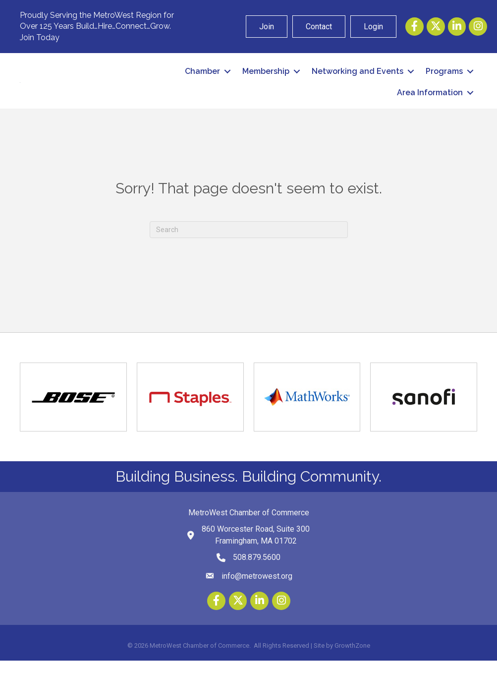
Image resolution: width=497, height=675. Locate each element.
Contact (319, 26)
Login (373, 26)
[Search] (249, 243)
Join (266, 26)
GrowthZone (352, 660)
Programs (444, 78)
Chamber (202, 78)
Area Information (430, 100)
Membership (265, 78)
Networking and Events (357, 78)
